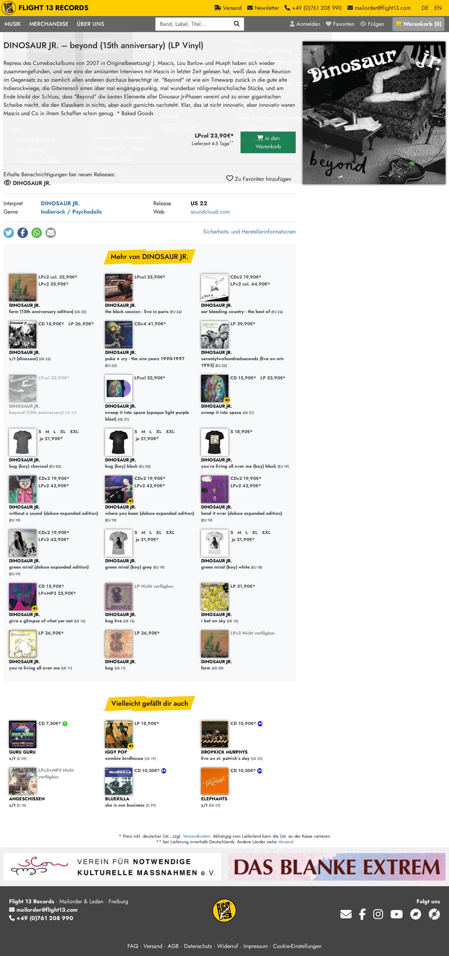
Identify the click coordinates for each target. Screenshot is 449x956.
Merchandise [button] (48, 24)
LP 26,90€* (81, 323)
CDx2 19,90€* (246, 277)
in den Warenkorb (268, 142)
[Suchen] (237, 24)
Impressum (255, 946)
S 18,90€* (241, 431)
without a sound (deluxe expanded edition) (53, 510)
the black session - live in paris (149, 309)
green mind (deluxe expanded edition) (53, 564)
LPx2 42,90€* (53, 485)
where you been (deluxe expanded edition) (149, 510)
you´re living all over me (53, 665)
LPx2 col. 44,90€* (250, 284)
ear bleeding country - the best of (245, 309)
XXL (74, 431)
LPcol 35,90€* (149, 277)
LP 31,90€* (242, 586)
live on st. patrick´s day (245, 755)
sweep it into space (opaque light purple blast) (149, 412)
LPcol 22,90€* (149, 378)
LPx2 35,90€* (53, 284)
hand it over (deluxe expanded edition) (245, 510)
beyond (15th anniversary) (53, 409)
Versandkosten (196, 836)
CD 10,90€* (244, 723)
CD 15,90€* (51, 323)
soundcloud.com (210, 212)
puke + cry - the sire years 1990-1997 (149, 356)
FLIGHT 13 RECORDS (47, 8)
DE (425, 8)
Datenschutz (198, 946)
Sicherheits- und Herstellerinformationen (249, 232)
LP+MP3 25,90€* (57, 593)
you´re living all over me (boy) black (245, 463)
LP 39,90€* (243, 323)
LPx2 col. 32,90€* (58, 277)
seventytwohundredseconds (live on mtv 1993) (245, 359)
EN (438, 8)
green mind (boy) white (245, 564)
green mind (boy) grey (149, 564)
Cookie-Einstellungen (297, 946)
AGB (173, 946)
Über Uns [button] (90, 24)
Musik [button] (13, 24)
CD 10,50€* (147, 770)
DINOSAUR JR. (60, 203)
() (418, 24)
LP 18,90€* (146, 723)
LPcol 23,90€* (53, 378)
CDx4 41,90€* (150, 323)
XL (63, 431)
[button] (8, 233)
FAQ (132, 946)
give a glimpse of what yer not (53, 618)
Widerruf (227, 946)
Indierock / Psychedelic (71, 212)
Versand (285, 841)
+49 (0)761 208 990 (41, 918)
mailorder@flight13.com (43, 910)
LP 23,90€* (273, 378)
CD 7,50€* (50, 723)
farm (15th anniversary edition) (53, 309)
